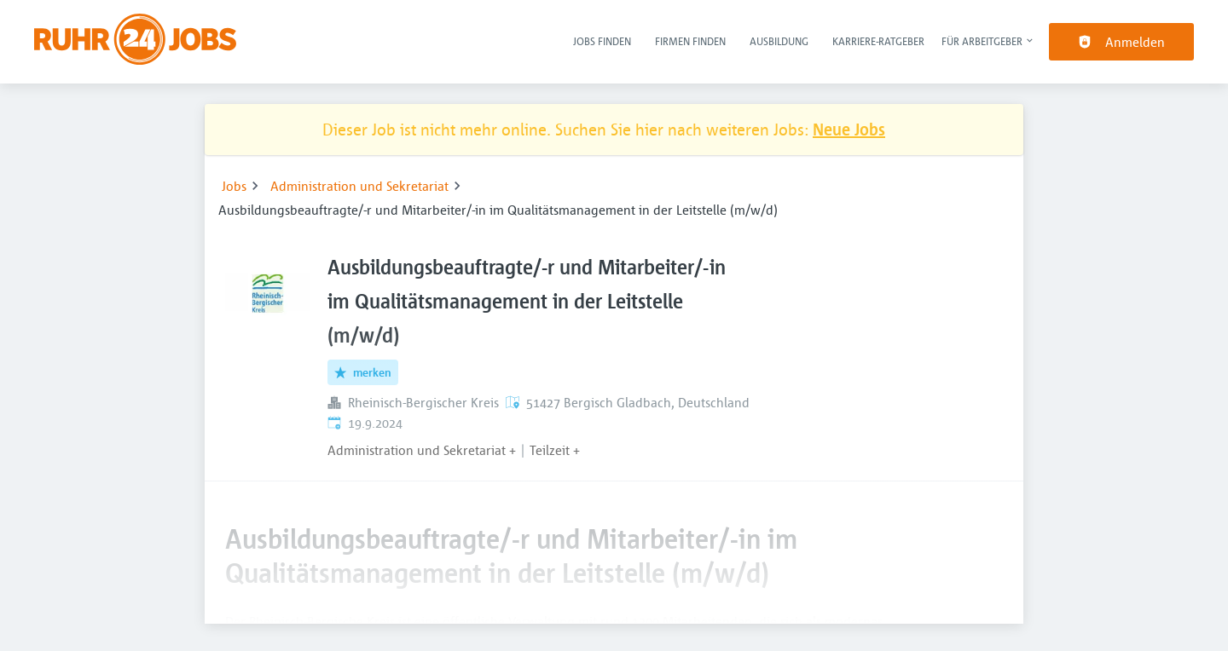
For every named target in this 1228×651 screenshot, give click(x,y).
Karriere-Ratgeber (878, 41)
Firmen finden (690, 41)
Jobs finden (602, 41)
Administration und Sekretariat (359, 185)
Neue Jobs (849, 129)
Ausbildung (779, 41)
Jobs (234, 185)
